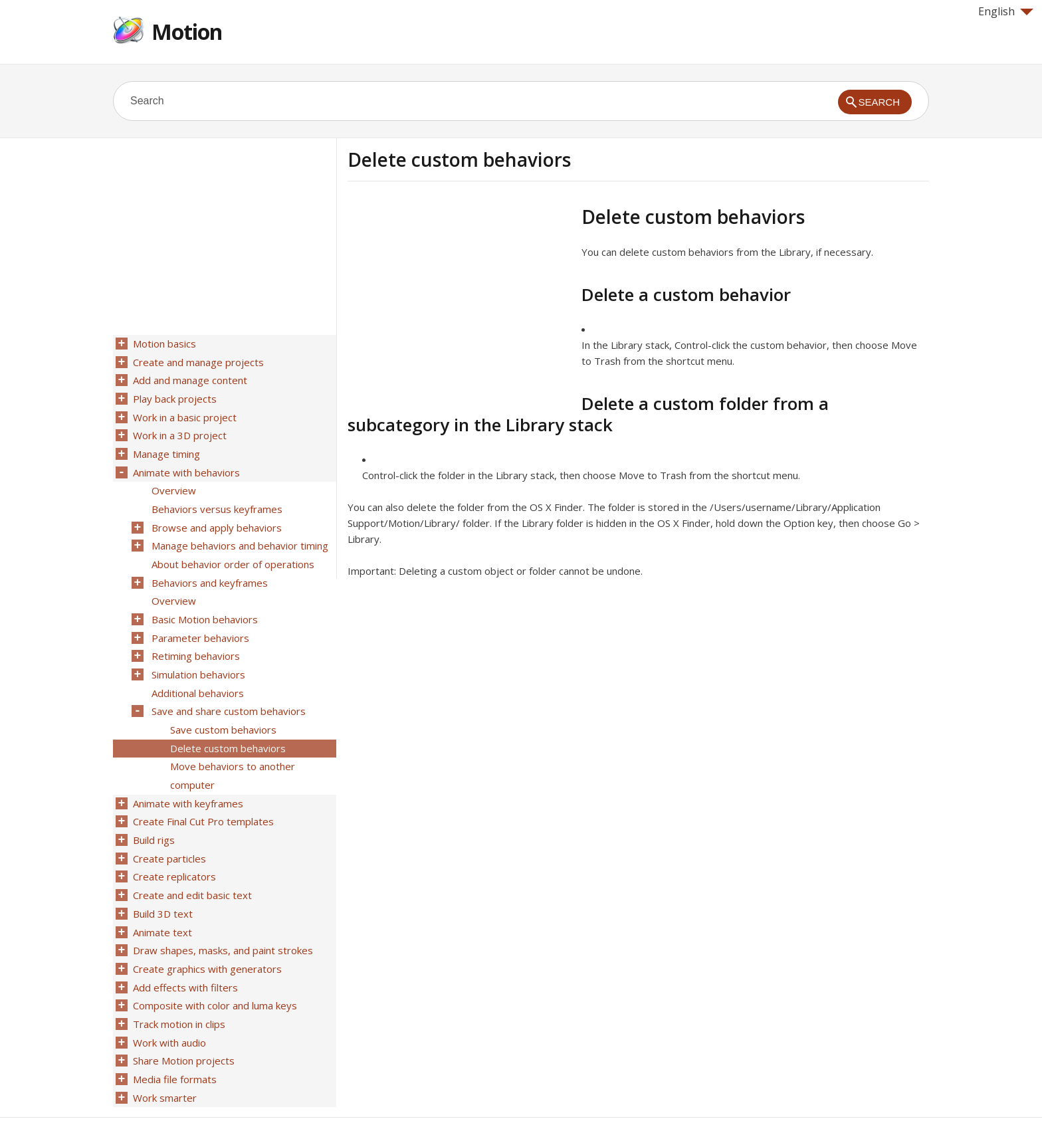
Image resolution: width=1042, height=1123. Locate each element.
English (1005, 11)
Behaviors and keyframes (208, 568)
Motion (187, 31)
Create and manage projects (197, 360)
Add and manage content (189, 378)
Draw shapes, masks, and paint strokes (222, 913)
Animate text (161, 896)
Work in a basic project (183, 412)
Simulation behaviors (197, 654)
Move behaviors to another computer (231, 749)
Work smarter (163, 1052)
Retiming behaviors (194, 637)
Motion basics (163, 343)
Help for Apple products (161, 1091)
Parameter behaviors (199, 620)
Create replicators (173, 844)
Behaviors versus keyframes (215, 499)
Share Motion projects (182, 1017)
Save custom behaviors (222, 706)
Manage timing (165, 447)
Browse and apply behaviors (215, 516)
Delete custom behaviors (226, 723)
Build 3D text (161, 879)
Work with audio (168, 1000)
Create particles (168, 827)
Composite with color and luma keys (214, 965)
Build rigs (152, 810)
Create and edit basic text (191, 861)
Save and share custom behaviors (227, 689)
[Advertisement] (459, 298)
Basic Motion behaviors (203, 602)
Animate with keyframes (187, 775)
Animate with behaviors (185, 464)
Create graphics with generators (206, 931)
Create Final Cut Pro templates (202, 792)
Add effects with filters (184, 948)
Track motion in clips (178, 982)
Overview (172, 481)
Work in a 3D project (178, 430)
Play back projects (173, 395)
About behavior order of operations (231, 551)
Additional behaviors (196, 671)
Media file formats (173, 1034)
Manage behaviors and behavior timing (238, 533)
